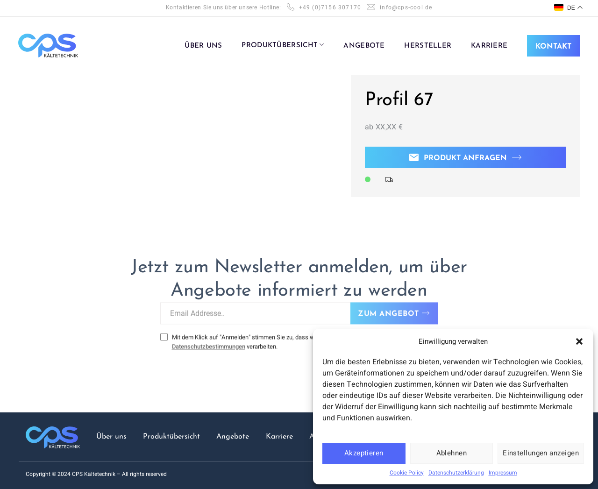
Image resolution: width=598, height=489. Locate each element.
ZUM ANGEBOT (388, 308)
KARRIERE (489, 46)
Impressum (503, 472)
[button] (579, 341)
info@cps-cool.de (406, 7)
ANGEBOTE (363, 46)
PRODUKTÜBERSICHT (283, 44)
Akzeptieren (364, 453)
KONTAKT (553, 46)
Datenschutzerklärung (456, 472)
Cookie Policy (407, 472)
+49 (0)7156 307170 (330, 7)
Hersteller (427, 46)
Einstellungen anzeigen (541, 453)
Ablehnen (451, 453)
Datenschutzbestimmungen (208, 340)
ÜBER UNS (203, 46)
